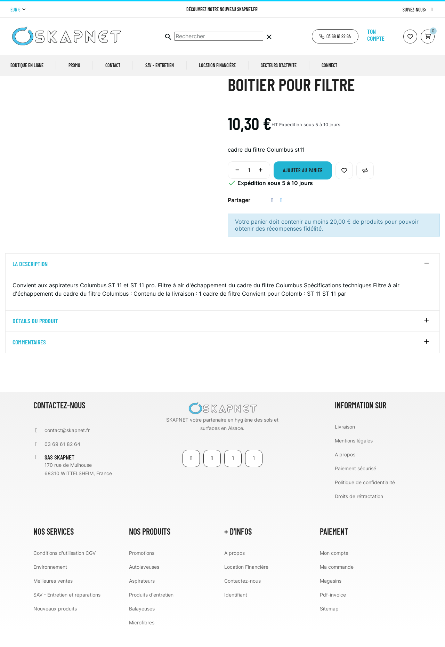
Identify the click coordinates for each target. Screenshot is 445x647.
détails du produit (35, 337)
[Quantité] (249, 185)
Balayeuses (142, 624)
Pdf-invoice (333, 610)
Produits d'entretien (151, 610)
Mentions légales (354, 456)
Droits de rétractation (359, 512)
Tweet (281, 215)
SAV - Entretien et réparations (66, 610)
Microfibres (141, 638)
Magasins (330, 596)
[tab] (222, 279)
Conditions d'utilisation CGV (64, 569)
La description (30, 279)
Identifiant (235, 610)
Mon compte (334, 569)
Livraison (345, 442)
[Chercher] (218, 36)
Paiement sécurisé (355, 484)
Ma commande (337, 582)
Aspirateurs (142, 596)
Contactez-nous (242, 596)
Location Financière (246, 582)
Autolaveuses (144, 582)
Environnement (50, 582)
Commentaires (29, 358)
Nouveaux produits (55, 624)
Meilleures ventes (53, 596)
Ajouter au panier (303, 186)
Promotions (141, 569)
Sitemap (329, 624)
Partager (272, 215)
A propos (345, 470)
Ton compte (376, 34)
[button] (335, 36)
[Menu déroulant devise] (17, 9)
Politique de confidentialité (365, 498)
